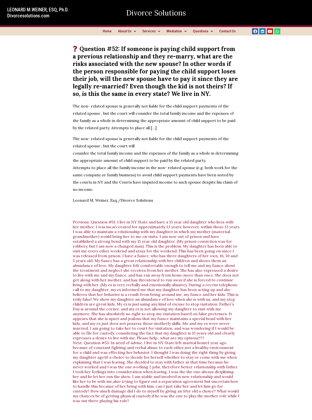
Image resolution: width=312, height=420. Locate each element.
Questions (203, 31)
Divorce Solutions (156, 12)
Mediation (177, 31)
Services (151, 31)
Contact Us (227, 31)
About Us (127, 31)
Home (107, 31)
